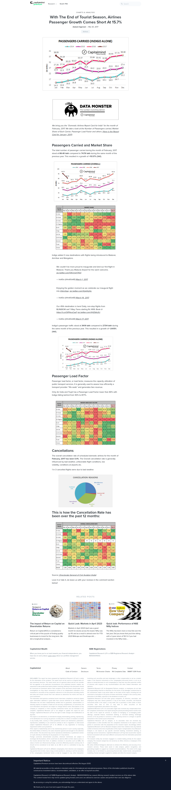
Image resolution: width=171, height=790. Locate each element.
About (68, 668)
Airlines (85, 32)
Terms (99, 668)
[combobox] (130, 4)
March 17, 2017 (82, 319)
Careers (84, 668)
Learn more (52, 656)
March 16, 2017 (82, 297)
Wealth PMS (64, 4)
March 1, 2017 (82, 279)
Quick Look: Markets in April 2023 (85, 623)
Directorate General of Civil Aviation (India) (77, 575)
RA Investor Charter (103, 672)
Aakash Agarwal (79, 27)
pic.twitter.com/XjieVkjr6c (81, 291)
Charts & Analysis (85, 12)
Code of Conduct (71, 672)
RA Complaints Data (119, 672)
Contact (130, 668)
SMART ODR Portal (134, 672)
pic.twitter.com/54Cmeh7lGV (68, 273)
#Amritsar (64, 291)
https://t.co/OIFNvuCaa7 (66, 312)
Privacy (114, 668)
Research (51, 4)
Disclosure (84, 672)
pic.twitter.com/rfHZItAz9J (89, 312)
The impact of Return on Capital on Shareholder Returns (47, 625)
